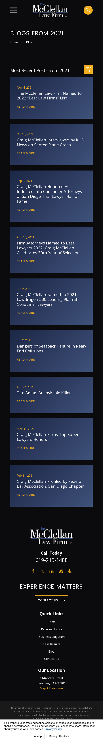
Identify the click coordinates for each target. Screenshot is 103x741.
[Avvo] (61, 571)
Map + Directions (51, 688)
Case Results (51, 644)
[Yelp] (70, 571)
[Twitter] (42, 571)
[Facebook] (33, 571)
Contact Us (51, 600)
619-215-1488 (51, 559)
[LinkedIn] (51, 571)
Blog (51, 651)
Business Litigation (52, 637)
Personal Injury (51, 629)
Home (51, 622)
